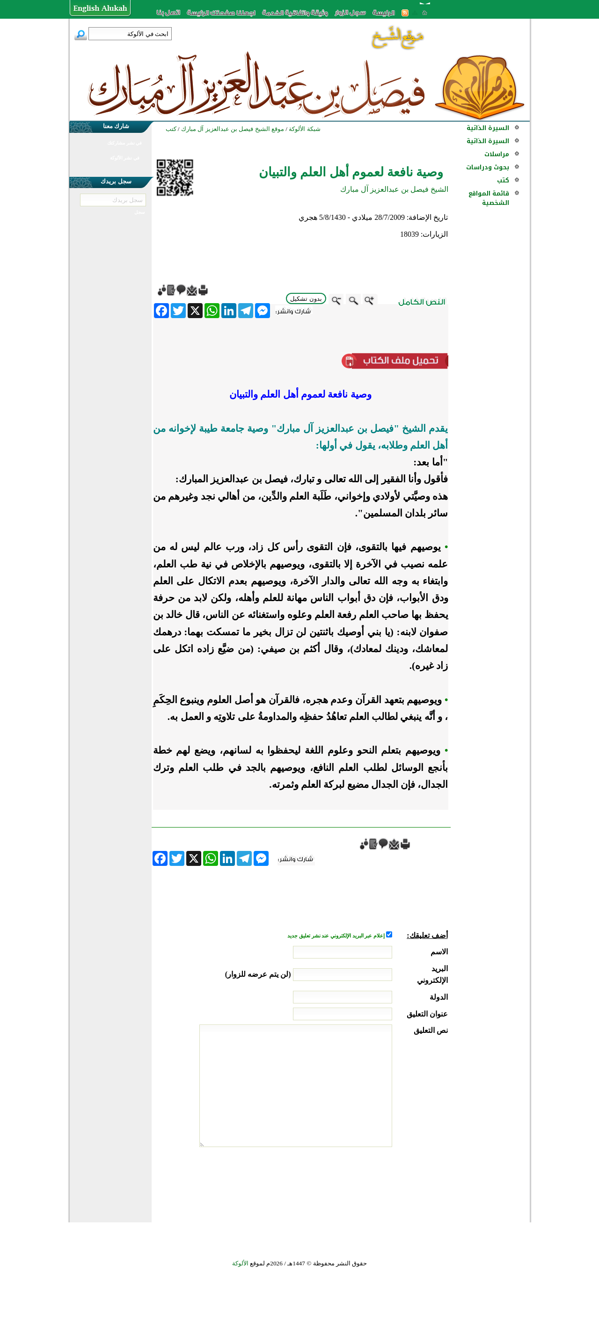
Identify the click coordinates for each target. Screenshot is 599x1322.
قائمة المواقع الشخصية (488, 198)
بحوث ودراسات (487, 167)
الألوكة (240, 1263)
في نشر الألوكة (124, 157)
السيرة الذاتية (488, 128)
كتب (503, 180)
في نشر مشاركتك (124, 142)
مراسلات (496, 154)
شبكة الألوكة (304, 128)
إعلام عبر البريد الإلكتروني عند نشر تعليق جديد (336, 935)
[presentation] (377, 1182)
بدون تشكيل (306, 298)
